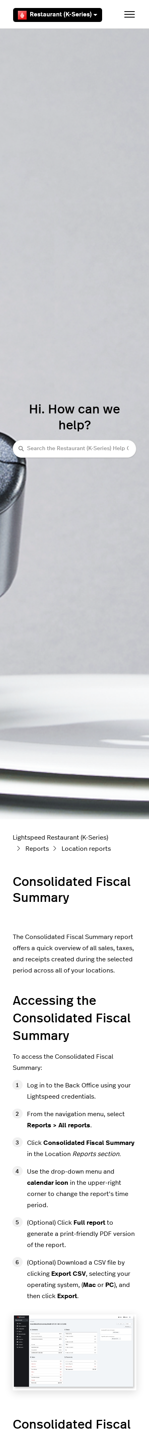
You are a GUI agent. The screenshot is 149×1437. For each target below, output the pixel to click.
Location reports (86, 849)
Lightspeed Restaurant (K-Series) (60, 837)
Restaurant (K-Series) (57, 15)
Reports (37, 849)
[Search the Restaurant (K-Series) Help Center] (74, 449)
